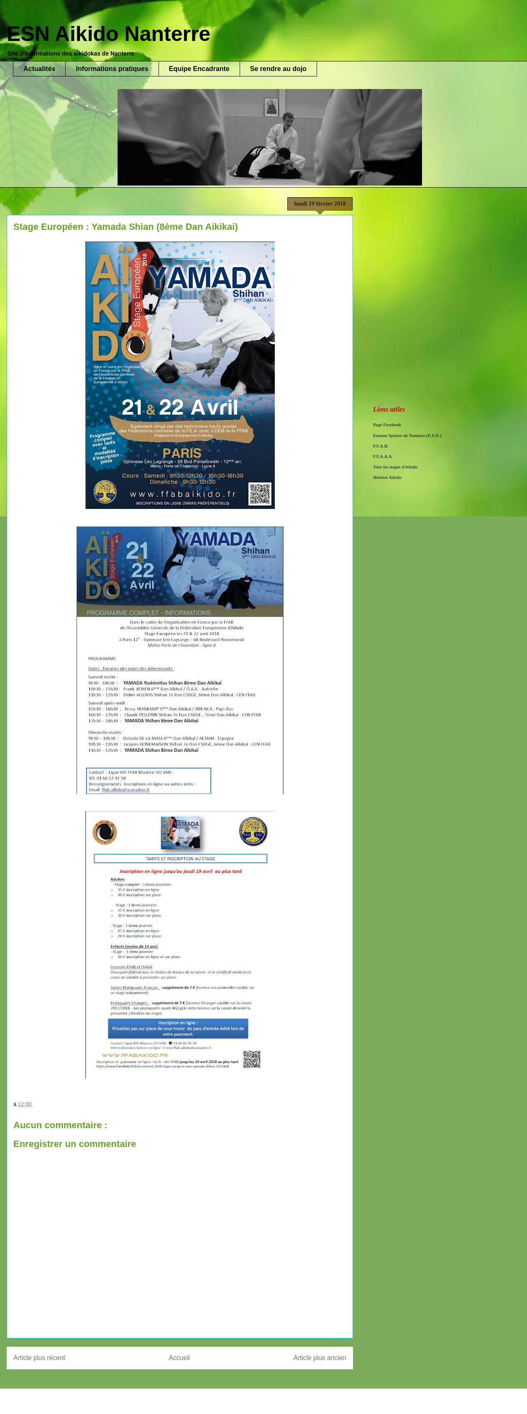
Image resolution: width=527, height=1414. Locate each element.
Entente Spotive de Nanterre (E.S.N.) (407, 435)
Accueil (179, 1357)
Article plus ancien (319, 1357)
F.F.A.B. (381, 445)
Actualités (39, 68)
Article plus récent (39, 1357)
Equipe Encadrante (199, 68)
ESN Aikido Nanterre (108, 34)
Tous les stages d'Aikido (395, 466)
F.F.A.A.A (382, 456)
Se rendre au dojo (278, 68)
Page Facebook (387, 424)
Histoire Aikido (387, 477)
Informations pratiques (112, 68)
